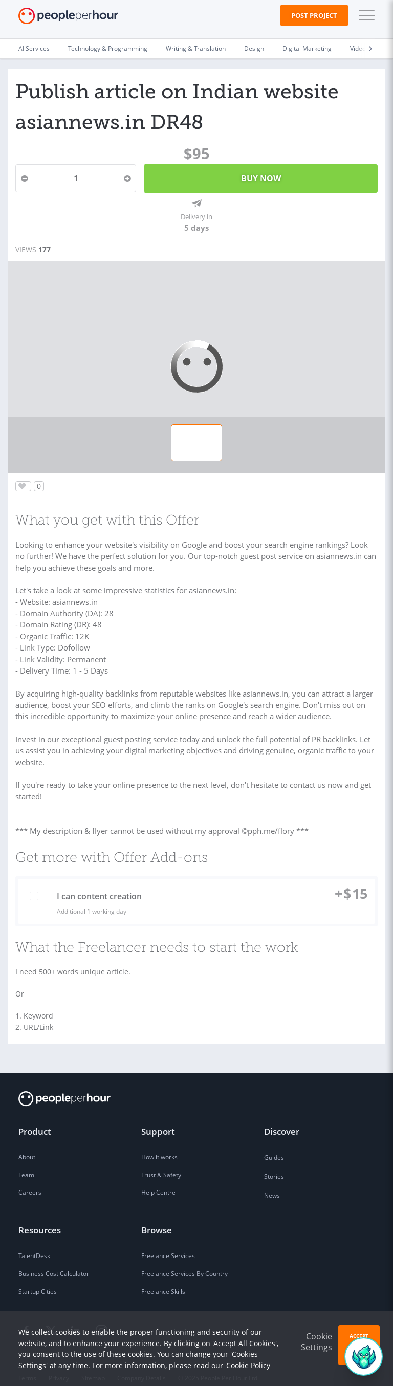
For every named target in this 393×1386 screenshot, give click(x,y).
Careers (29, 1179)
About (26, 1143)
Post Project (314, 15)
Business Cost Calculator (53, 1260)
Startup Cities (37, 1278)
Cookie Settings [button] (316, 1342)
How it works (159, 1143)
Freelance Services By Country (184, 1260)
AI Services (34, 48)
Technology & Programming (107, 48)
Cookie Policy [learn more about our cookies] (248, 1365)
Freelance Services (168, 1242)
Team (26, 1161)
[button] (364, 15)
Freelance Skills (163, 1278)
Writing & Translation (196, 48)
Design (254, 48)
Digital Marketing (307, 48)
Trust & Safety (161, 1161)
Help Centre (158, 1179)
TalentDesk (34, 1242)
